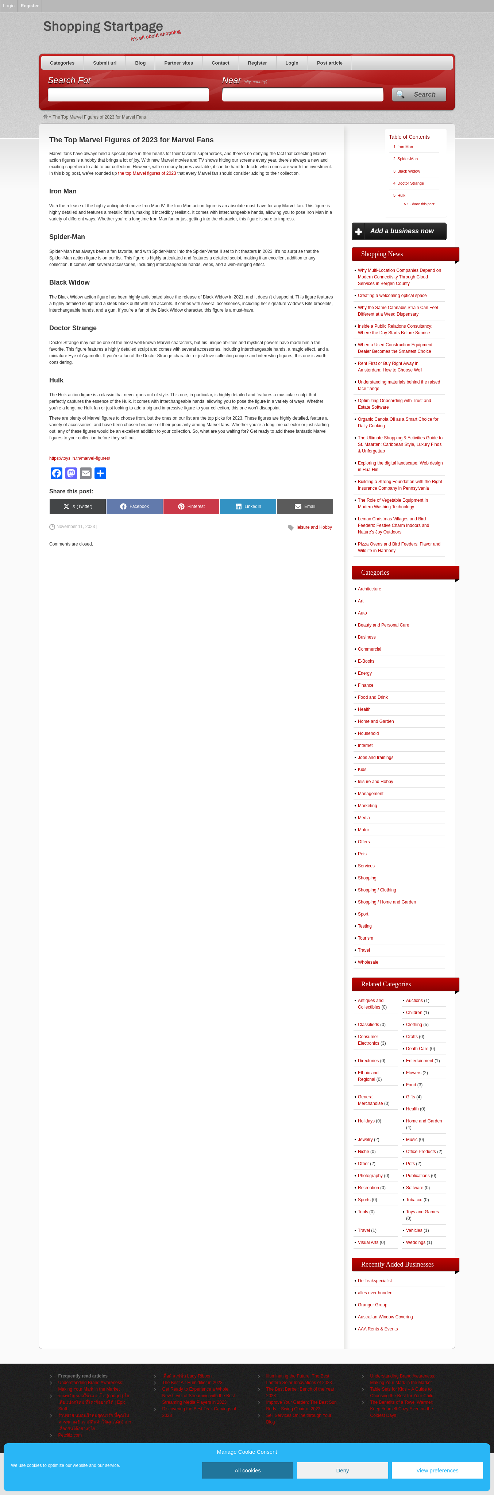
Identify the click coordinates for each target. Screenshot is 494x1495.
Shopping (367, 878)
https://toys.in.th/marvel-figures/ (79, 458)
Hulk (401, 195)
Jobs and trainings (375, 757)
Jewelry (365, 1139)
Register (257, 63)
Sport (363, 914)
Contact (220, 63)
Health (364, 709)
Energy (365, 673)
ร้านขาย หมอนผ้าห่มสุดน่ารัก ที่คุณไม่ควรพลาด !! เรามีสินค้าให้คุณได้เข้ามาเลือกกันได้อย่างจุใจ (94, 1422)
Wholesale (368, 962)
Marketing (367, 805)
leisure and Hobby (314, 527)
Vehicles (414, 1230)
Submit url (104, 63)
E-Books (366, 661)
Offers (364, 841)
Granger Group (372, 1304)
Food (411, 1084)
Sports (364, 1199)
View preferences (437, 1470)
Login (292, 63)
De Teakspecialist (375, 1280)
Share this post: (422, 204)
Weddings (415, 1242)
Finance (366, 685)
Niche (363, 1151)
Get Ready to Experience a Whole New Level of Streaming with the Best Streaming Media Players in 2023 (198, 1396)
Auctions (414, 1000)
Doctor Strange (410, 183)
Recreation (368, 1187)
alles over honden (375, 1292)
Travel (364, 950)
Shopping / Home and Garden (387, 902)
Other (363, 1163)
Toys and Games (422, 1211)
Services (366, 865)
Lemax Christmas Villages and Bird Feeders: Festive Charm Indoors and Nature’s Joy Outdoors (393, 525)
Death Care (417, 1048)
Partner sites (178, 63)
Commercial (369, 649)
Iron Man (405, 147)
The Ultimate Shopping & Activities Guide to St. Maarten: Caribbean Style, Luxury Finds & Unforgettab (400, 444)
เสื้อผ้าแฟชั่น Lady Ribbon (187, 1376)
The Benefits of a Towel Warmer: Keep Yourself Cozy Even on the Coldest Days (401, 1409)
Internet (365, 745)
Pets (362, 853)
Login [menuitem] (9, 5)
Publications (418, 1175)
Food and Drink (373, 697)
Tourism (365, 938)
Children (414, 1012)
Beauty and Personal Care (383, 625)
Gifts (410, 1096)
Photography (370, 1175)
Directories (368, 1060)
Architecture (369, 589)
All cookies (248, 1470)
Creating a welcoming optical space (392, 295)
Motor (363, 829)
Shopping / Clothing (377, 890)
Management (370, 793)
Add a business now (402, 231)
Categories (62, 63)
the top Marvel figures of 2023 (147, 173)
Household (368, 733)
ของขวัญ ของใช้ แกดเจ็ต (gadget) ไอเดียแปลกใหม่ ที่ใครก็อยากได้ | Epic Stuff (93, 1402)
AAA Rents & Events (378, 1329)
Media (364, 817)
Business (367, 637)
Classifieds (368, 1024)
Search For (69, 80)
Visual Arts (368, 1242)
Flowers (413, 1072)
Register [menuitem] (30, 5)
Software (414, 1187)
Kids (362, 769)
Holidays (366, 1121)
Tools (363, 1211)
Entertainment (419, 1060)
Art (360, 601)
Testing (365, 926)
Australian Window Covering (385, 1316)
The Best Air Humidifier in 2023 (192, 1382)
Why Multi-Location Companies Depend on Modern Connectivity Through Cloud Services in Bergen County (399, 277)
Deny (342, 1470)
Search (425, 94)
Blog (140, 63)
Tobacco (414, 1199)
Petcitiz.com (70, 1435)
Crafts (412, 1036)
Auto (362, 613)
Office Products (421, 1151)
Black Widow (408, 171)
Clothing (414, 1024)
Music (411, 1139)
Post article (330, 63)
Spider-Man (407, 159)
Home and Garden (376, 721)
